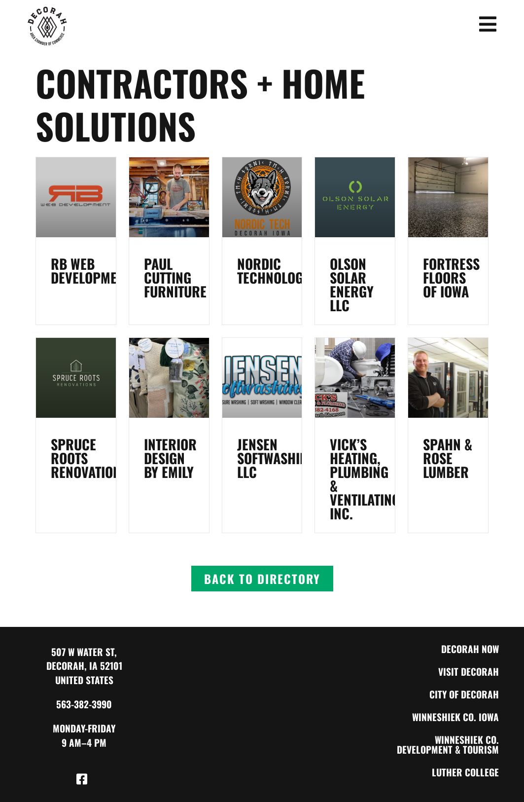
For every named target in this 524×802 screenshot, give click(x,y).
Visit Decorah (468, 671)
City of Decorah (464, 694)
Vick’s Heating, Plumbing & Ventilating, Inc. (366, 478)
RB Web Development (91, 271)
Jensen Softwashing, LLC (278, 458)
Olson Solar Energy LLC (352, 284)
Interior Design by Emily (170, 458)
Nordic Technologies (278, 271)
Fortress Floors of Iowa (451, 277)
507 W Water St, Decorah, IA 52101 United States (84, 666)
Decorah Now (470, 649)
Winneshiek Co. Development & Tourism (448, 744)
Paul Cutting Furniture (175, 277)
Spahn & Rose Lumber (447, 458)
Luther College (465, 772)
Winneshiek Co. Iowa (455, 717)
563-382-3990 (84, 704)
